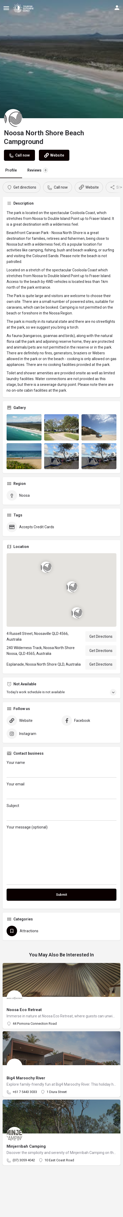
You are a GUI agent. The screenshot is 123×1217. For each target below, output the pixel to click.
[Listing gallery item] (24, 427)
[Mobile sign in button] (117, 7)
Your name (61, 769)
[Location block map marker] (76, 612)
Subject (61, 812)
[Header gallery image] (61, 59)
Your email (61, 790)
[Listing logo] (13, 118)
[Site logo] (24, 8)
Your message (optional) (61, 855)
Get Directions (100, 636)
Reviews (37, 170)
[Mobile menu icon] (6, 8)
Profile (11, 170)
